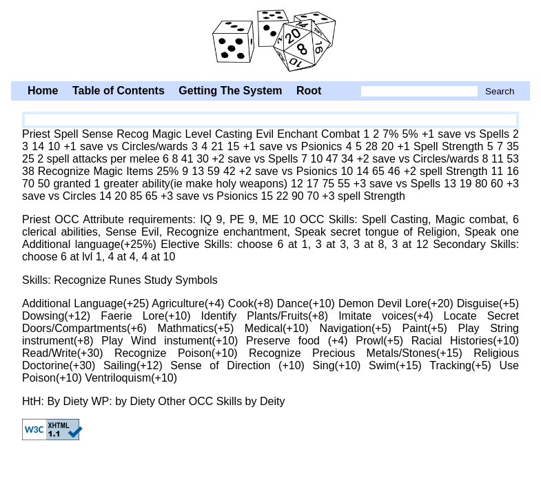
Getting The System (230, 90)
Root (308, 90)
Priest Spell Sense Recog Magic (270, 39)
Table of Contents (118, 90)
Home (43, 90)
